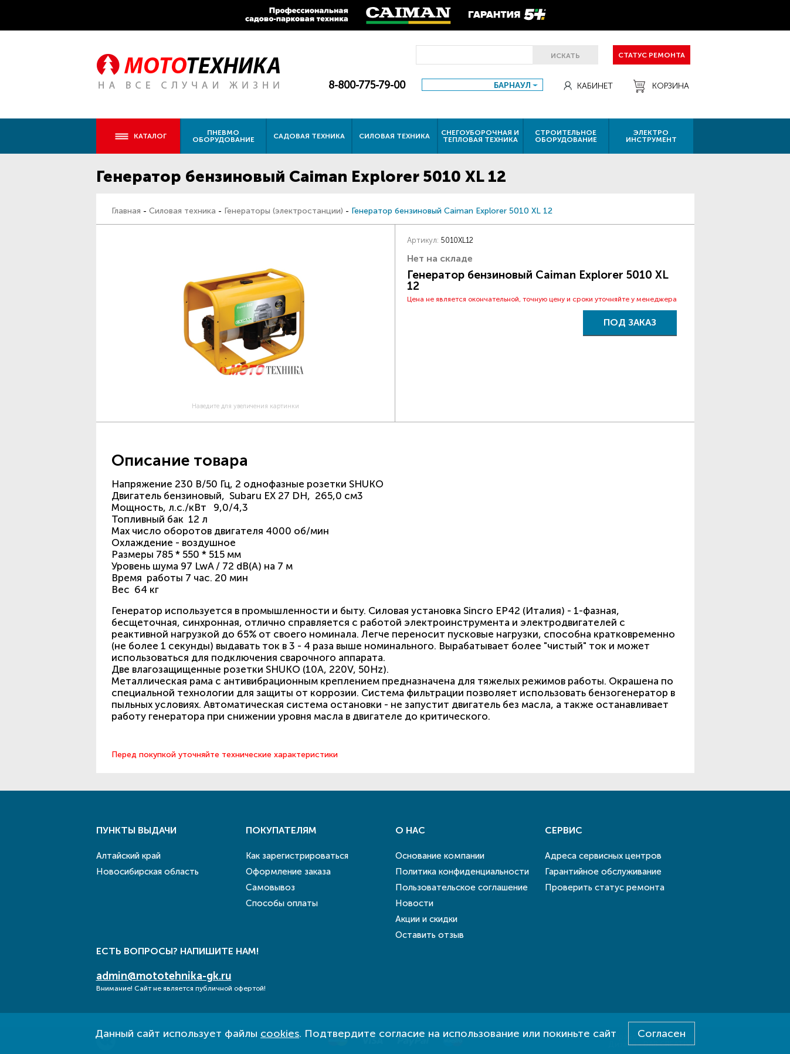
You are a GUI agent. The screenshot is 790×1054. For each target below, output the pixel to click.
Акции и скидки (426, 919)
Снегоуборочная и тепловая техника (480, 136)
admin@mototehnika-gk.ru (164, 976)
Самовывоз (270, 887)
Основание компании (439, 855)
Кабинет (588, 86)
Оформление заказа (288, 871)
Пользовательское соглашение (461, 887)
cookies (279, 1033)
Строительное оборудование (566, 136)
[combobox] (482, 84)
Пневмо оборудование (223, 136)
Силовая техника (394, 136)
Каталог (140, 136)
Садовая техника (309, 136)
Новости (414, 903)
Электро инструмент (651, 136)
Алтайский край (128, 855)
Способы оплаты (282, 903)
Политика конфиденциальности (462, 871)
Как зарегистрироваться (297, 855)
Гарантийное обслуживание (603, 871)
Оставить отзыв (429, 935)
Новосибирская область (147, 871)
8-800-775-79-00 (366, 85)
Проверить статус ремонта (604, 887)
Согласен (662, 1033)
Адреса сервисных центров (603, 855)
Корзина (661, 86)
